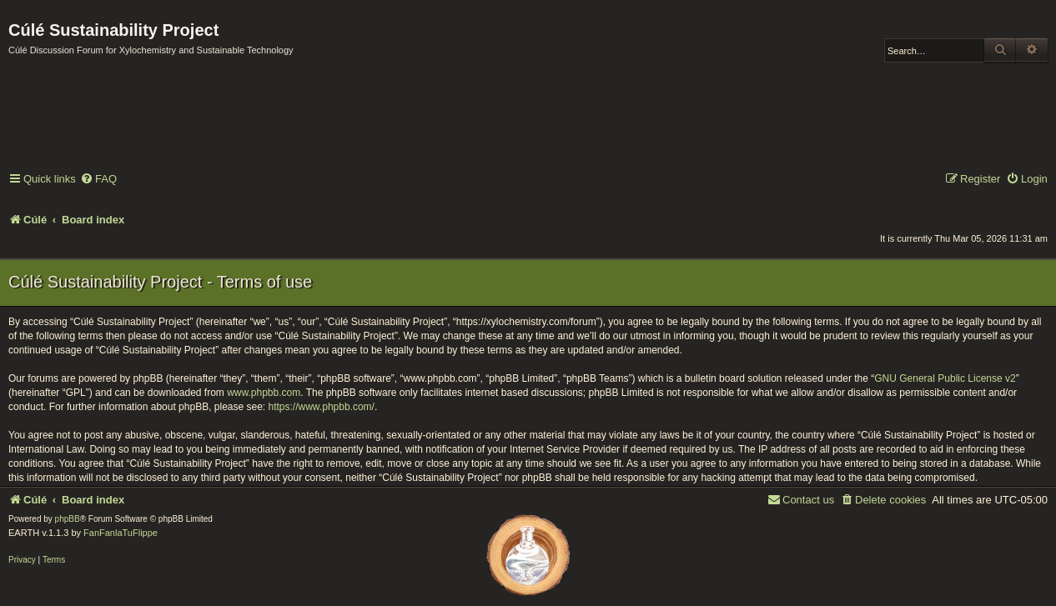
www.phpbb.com (263, 392)
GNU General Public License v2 (944, 378)
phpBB (67, 518)
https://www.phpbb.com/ (322, 407)
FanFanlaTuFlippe (120, 533)
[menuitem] (98, 180)
